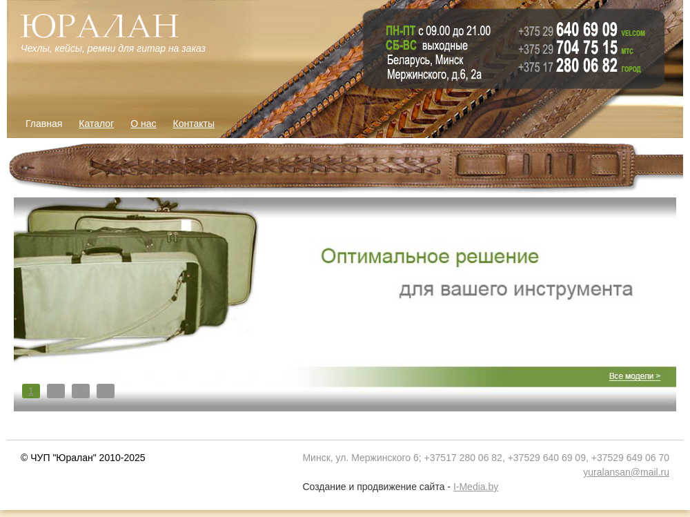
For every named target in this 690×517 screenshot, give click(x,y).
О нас (143, 123)
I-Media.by (475, 486)
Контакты (194, 123)
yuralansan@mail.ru (626, 472)
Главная (44, 123)
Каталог (96, 123)
